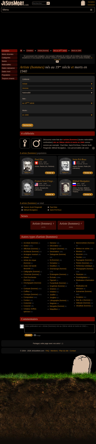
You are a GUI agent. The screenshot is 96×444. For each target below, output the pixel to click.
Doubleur (53, 266)
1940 (45, 162)
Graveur (53, 289)
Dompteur (53, 263)
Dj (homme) (54, 260)
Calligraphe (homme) (32, 272)
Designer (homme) (57, 249)
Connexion (91, 5)
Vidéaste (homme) (83, 303)
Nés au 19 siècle (59, 51)
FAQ (47, 351)
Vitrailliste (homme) (83, 306)
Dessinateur (54, 252)
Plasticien (79, 274)
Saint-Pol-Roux (79, 159)
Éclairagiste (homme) (58, 274)
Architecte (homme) (31, 252)
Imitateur (53, 292)
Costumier (28, 303)
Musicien (79, 254)
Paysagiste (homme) (84, 260)
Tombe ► (50, 173)
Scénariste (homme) (84, 291)
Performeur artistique (84, 266)
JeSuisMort (12, 3)
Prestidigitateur (82, 277)
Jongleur (53, 297)
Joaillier (53, 295)
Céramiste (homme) (31, 274)
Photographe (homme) (84, 269)
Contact (73, 351)
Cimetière (30, 51)
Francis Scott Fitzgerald (46, 181)
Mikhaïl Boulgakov (81, 181)
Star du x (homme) (83, 300)
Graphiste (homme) (57, 286)
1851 (78, 162)
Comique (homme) (31, 294)
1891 (78, 184)
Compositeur (28, 297)
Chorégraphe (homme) (32, 283)
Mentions (54, 351)
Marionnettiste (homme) (85, 243)
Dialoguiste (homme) (58, 254)
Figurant (53, 280)
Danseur (53, 243)
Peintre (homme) (82, 263)
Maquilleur (54, 309)
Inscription (91, 2)
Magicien (53, 303)
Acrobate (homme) (31, 243)
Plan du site (63, 351)
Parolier (79, 257)
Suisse (41, 164)
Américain (42, 185)
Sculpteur (79, 297)
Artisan (26, 257)
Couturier (27, 306)
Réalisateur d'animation (85, 280)
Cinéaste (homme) (31, 289)
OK (57, 61)
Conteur (27, 300)
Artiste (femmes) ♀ (43, 225)
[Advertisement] (48, 30)
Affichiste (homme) (31, 249)
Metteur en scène (82, 249)
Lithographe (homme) (58, 300)
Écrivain (53, 277)
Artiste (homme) (43, 51)
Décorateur (54, 246)
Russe (79, 185)
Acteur (26, 246)
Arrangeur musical (31, 254)
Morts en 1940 (76, 51)
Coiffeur (27, 291)
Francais (79, 164)
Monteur (79, 251)
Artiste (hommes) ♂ (70, 225)
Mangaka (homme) (57, 306)
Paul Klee (39, 159)
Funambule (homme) (58, 283)
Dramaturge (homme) (58, 269)
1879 (40, 162)
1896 (40, 184)
